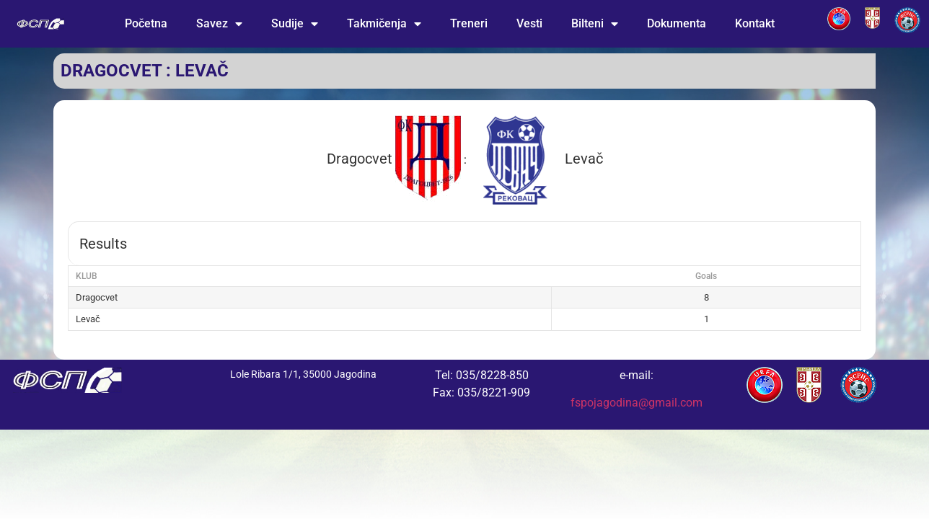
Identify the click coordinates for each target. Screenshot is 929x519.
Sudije (294, 24)
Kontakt (755, 23)
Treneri (469, 23)
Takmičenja (384, 24)
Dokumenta (676, 23)
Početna (146, 23)
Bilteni (594, 24)
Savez (219, 24)
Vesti (529, 23)
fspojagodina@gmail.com (637, 402)
